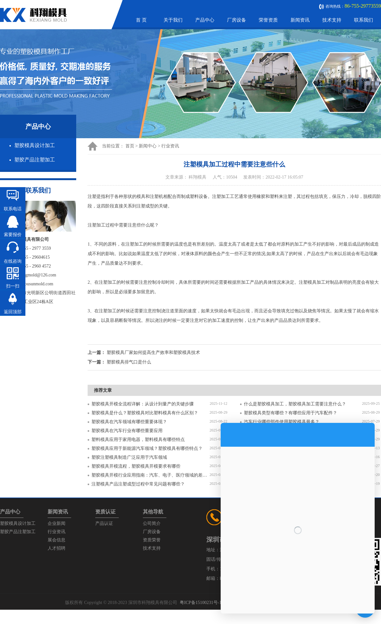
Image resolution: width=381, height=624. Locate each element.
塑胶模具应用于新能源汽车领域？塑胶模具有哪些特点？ (147, 448)
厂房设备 (236, 20)
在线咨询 (13, 261)
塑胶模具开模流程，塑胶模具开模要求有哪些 (135, 466)
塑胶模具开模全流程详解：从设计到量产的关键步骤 (142, 404)
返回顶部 (13, 311)
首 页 (141, 20)
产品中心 (204, 20)
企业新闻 (56, 523)
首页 (129, 146)
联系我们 (363, 20)
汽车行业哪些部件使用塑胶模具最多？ (281, 421)
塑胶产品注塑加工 (34, 159)
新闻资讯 (300, 20)
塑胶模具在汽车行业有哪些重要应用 (127, 430)
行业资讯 (170, 146)
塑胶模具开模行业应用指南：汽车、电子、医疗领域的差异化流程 (150, 475)
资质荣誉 (152, 540)
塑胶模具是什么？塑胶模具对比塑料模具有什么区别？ (144, 412)
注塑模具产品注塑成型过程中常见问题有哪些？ (138, 484)
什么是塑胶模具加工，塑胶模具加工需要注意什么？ (295, 404)
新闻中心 (148, 146)
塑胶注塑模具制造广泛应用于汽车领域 (129, 457)
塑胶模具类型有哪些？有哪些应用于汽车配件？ (290, 412)
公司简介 (152, 523)
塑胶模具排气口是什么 (129, 362)
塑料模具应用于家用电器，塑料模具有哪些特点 (138, 439)
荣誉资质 (268, 20)
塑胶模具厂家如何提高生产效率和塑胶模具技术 (153, 352)
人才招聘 (56, 548)
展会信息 (56, 540)
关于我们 (173, 20)
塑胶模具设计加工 (34, 145)
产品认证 (104, 523)
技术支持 (331, 20)
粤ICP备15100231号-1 (200, 602)
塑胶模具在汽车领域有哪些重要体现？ (129, 421)
